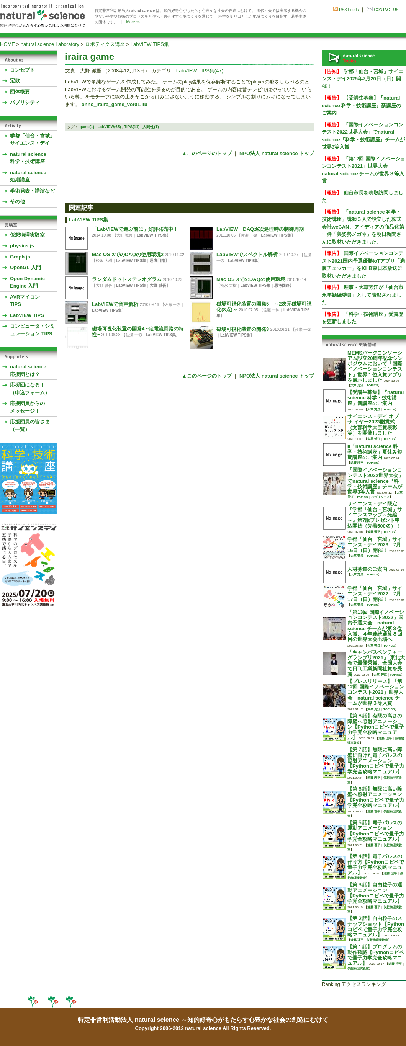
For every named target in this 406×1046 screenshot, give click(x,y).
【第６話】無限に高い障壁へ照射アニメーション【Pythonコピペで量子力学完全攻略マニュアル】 (375, 797)
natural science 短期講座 (28, 176)
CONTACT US (386, 10)
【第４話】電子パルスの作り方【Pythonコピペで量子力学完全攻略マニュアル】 (375, 864)
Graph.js (20, 257)
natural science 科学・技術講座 (28, 158)
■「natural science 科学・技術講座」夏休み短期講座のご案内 (374, 451)
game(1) (87, 127)
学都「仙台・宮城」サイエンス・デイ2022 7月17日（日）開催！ (374, 593)
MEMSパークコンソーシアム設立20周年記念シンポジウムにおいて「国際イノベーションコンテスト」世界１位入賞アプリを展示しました (375, 366)
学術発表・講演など (32, 191)
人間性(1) (150, 127)
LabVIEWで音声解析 (115, 304)
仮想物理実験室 (27, 235)
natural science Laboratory (50, 44)
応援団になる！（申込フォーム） (30, 389)
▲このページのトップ (207, 153)
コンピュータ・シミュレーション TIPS (32, 330)
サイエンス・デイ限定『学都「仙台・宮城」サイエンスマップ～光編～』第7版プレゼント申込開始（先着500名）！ (374, 514)
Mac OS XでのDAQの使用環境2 (128, 254)
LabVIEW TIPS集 (150, 44)
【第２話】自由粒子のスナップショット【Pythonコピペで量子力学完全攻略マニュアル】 (375, 926)
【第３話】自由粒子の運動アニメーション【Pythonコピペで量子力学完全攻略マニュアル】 (375, 893)
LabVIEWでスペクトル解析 (247, 254)
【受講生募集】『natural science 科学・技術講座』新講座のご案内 (361, 105)
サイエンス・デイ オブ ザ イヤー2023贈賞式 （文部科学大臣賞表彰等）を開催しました (373, 424)
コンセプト (22, 70)
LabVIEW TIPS (27, 315)
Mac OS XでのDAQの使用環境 (250, 279)
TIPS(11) (131, 127)
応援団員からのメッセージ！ (27, 407)
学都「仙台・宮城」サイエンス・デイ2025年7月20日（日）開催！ (362, 79)
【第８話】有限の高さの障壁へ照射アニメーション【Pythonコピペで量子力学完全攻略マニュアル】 (375, 726)
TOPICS (372, 385)
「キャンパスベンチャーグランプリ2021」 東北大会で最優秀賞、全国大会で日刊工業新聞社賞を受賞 (376, 663)
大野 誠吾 (158, 285)
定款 (15, 80)
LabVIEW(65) (109, 127)
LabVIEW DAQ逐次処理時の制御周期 (260, 229)
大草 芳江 (356, 385)
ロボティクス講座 (105, 44)
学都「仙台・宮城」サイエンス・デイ (32, 139)
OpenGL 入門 (25, 267)
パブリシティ (25, 102)
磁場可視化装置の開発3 (242, 329)
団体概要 (20, 92)
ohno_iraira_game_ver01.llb (114, 104)
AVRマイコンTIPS (25, 300)
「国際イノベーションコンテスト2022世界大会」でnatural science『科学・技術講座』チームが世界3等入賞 (375, 481)
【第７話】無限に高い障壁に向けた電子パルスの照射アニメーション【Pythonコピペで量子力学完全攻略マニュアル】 (375, 760)
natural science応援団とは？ (28, 370)
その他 (17, 201)
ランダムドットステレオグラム (127, 279)
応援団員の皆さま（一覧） (30, 425)
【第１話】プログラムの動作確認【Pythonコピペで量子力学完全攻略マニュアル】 (375, 955)
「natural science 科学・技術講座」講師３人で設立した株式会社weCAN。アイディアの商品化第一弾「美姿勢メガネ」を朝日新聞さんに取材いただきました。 (363, 227)
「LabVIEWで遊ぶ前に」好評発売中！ (135, 229)
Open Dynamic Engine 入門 (27, 282)
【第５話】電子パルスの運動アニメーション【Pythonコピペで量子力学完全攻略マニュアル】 (375, 831)
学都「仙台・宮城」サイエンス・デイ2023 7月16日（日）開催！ (374, 544)
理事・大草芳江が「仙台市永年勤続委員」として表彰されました (362, 294)
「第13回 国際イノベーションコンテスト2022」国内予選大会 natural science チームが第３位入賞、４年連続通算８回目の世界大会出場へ (375, 625)
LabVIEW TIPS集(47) (199, 71)
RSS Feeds (349, 10)
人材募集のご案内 (367, 569)
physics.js (22, 245)
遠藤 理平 (356, 462)
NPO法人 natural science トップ (276, 153)
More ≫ (133, 22)
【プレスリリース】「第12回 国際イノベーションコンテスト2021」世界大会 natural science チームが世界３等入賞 (375, 692)
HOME (7, 44)
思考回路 (157, 260)
